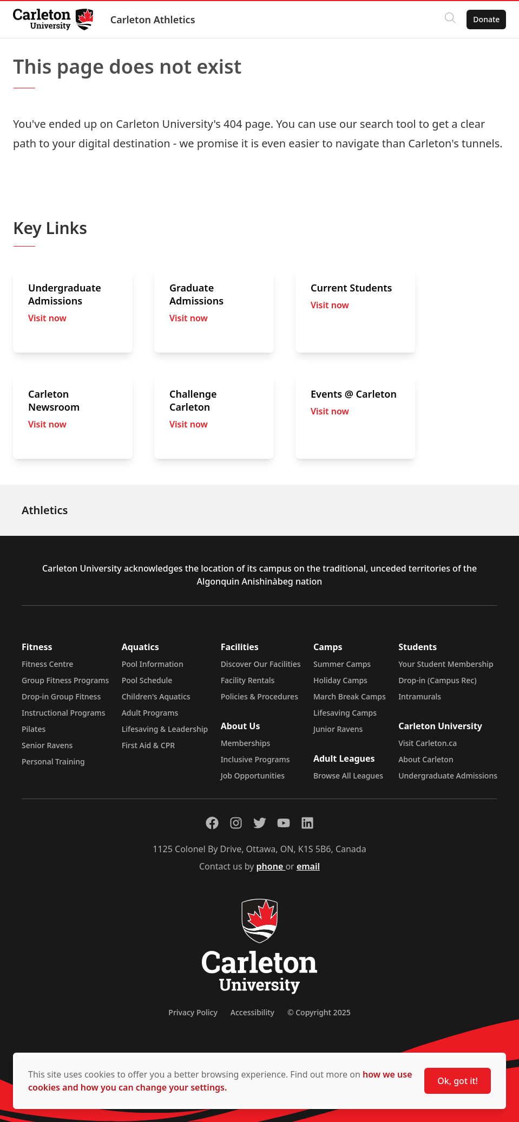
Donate (482, 19)
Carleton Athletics (157, 19)
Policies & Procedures (259, 696)
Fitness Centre (47, 664)
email (308, 866)
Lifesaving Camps (345, 713)
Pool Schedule (147, 680)
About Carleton (426, 759)
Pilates (33, 729)
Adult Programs (150, 713)
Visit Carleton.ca (427, 743)
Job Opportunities (253, 775)
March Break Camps (349, 696)
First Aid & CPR (148, 745)
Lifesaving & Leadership (165, 729)
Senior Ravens (47, 745)
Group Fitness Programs (65, 680)
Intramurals (419, 696)
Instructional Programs (64, 713)
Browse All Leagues (348, 775)
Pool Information (152, 664)
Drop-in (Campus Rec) (437, 680)
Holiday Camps (340, 680)
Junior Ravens (338, 729)
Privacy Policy (192, 1012)
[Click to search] (446, 19)
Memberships (246, 743)
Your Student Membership (446, 664)
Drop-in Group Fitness (61, 696)
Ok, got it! (457, 1081)
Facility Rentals (248, 680)
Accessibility (252, 1012)
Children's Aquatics (156, 696)
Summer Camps (342, 664)
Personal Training (53, 761)
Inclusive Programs (255, 759)
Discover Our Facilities (261, 664)
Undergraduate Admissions (447, 775)
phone (271, 866)
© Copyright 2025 (319, 1012)
